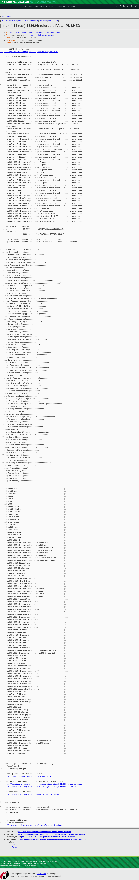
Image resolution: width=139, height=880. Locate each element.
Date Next (13, 21)
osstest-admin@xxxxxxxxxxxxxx (48, 33)
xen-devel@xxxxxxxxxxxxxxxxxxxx (22, 33)
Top (2, 16)
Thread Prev (22, 21)
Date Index (43, 21)
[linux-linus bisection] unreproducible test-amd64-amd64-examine (44, 832)
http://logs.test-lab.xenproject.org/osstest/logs (29, 776)
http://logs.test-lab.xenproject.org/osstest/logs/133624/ (29, 52)
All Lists (8, 16)
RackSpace (41, 874)
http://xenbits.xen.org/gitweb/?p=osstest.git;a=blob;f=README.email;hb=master (44, 784)
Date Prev (4, 21)
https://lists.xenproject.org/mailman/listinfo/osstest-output (31, 825)
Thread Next (33, 21)
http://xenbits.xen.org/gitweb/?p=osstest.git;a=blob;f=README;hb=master (41, 786)
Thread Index (53, 21)
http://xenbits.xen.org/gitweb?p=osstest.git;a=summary (32, 794)
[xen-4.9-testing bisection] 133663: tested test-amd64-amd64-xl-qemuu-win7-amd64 (51, 834)
